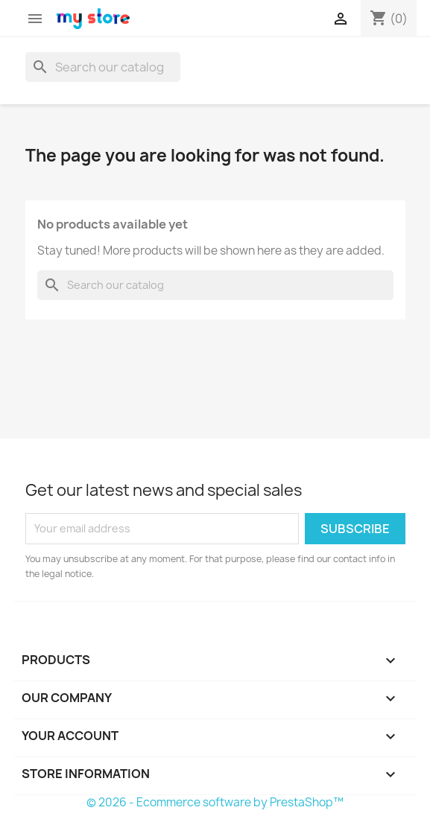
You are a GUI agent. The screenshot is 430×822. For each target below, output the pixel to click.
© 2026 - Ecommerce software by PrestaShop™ (215, 802)
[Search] (102, 67)
